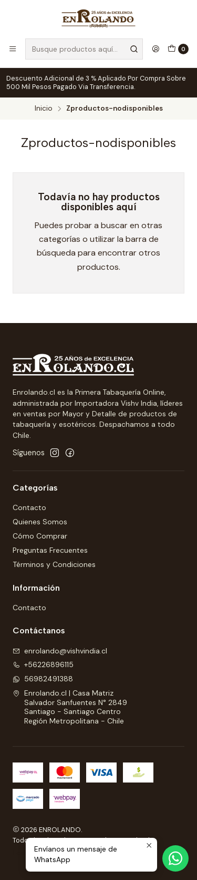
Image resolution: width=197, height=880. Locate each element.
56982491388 (43, 678)
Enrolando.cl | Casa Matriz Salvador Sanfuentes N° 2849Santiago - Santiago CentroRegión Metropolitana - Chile (70, 707)
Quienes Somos (40, 521)
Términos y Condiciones (54, 564)
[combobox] (84, 49)
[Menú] (12, 49)
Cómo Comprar (40, 536)
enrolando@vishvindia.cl (60, 651)
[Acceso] (155, 49)
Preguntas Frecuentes (50, 550)
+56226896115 (43, 664)
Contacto (29, 507)
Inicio (44, 108)
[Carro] (178, 49)
